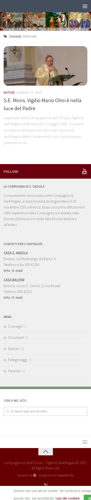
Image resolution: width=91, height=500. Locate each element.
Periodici (14, 371)
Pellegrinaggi (17, 360)
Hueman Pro (66, 475)
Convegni (15, 326)
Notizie (9, 92)
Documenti (16, 337)
